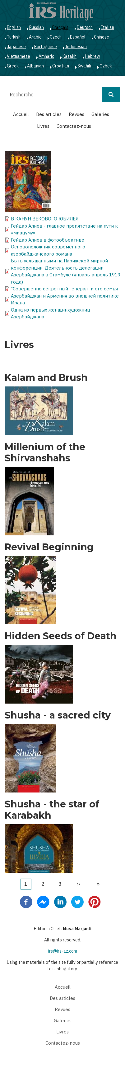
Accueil (21, 114)
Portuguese (45, 46)
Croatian (60, 66)
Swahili (84, 66)
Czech (56, 37)
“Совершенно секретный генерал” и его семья (64, 289)
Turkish (14, 37)
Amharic (46, 56)
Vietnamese (18, 56)
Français (60, 27)
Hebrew (92, 56)
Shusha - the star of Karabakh (52, 810)
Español (78, 37)
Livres (43, 126)
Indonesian (76, 46)
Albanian (35, 66)
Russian (36, 27)
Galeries (100, 114)
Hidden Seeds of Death (61, 636)
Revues (76, 114)
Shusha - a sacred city (58, 715)
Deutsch (85, 27)
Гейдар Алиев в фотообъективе (47, 240)
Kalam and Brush (46, 377)
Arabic (35, 37)
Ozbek (106, 66)
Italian (107, 27)
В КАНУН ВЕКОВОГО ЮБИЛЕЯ (44, 219)
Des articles (49, 114)
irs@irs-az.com (62, 951)
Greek (13, 66)
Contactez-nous (74, 126)
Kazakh (69, 56)
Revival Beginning (49, 547)
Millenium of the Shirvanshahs (45, 452)
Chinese (101, 37)
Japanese (16, 46)
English (14, 27)
